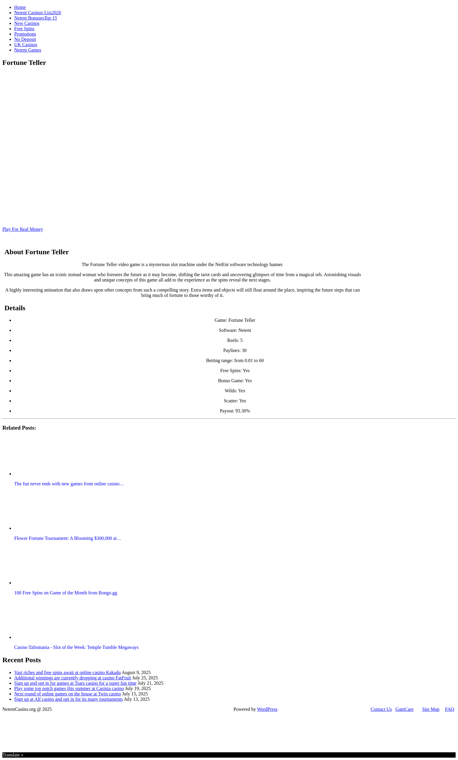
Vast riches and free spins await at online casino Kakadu (67, 672)
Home (20, 7)
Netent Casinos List (37, 12)
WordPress (267, 709)
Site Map (430, 709)
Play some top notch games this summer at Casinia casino (69, 688)
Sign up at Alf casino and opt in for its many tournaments (68, 699)
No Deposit (25, 39)
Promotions (25, 33)
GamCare (404, 709)
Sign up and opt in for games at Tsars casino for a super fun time (75, 683)
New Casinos (26, 23)
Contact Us (381, 709)
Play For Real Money (22, 229)
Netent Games (27, 49)
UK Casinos (25, 44)
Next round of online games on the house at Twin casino (67, 693)
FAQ (449, 709)
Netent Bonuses (35, 17)
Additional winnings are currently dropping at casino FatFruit (72, 677)
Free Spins (24, 28)
